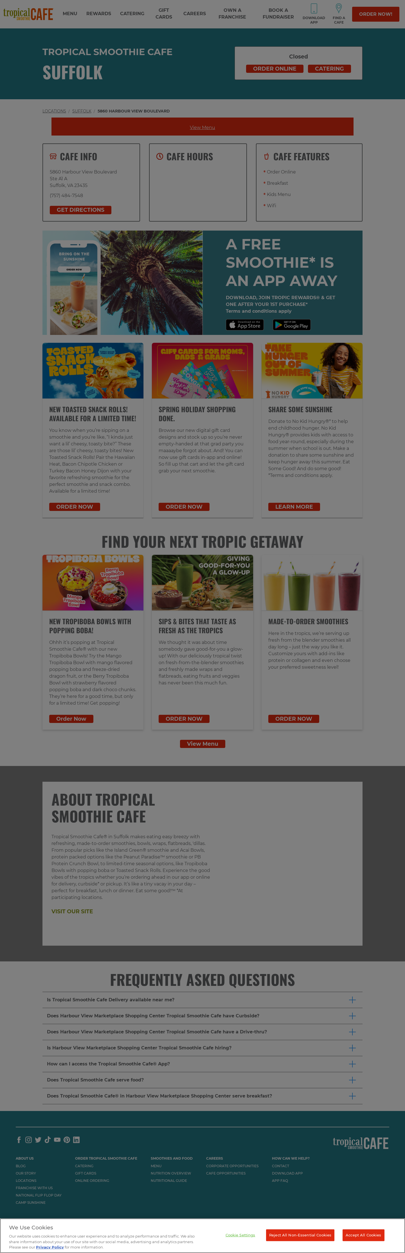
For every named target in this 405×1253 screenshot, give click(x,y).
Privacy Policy (50, 1247)
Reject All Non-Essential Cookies (300, 1235)
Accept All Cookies (363, 1235)
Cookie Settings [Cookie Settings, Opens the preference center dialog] (240, 1235)
